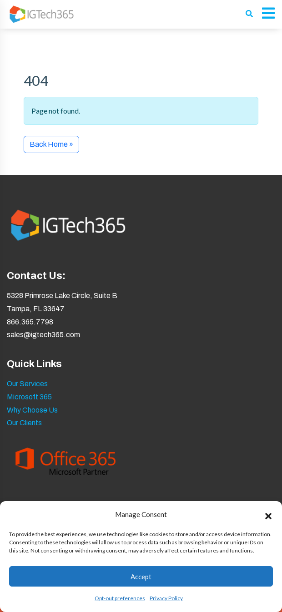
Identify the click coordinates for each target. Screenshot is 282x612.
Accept (141, 576)
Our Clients (24, 423)
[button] (268, 514)
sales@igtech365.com (43, 334)
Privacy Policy (166, 598)
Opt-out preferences (120, 598)
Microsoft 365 (29, 397)
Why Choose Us (32, 410)
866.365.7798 (30, 322)
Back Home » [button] (51, 144)
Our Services (27, 384)
